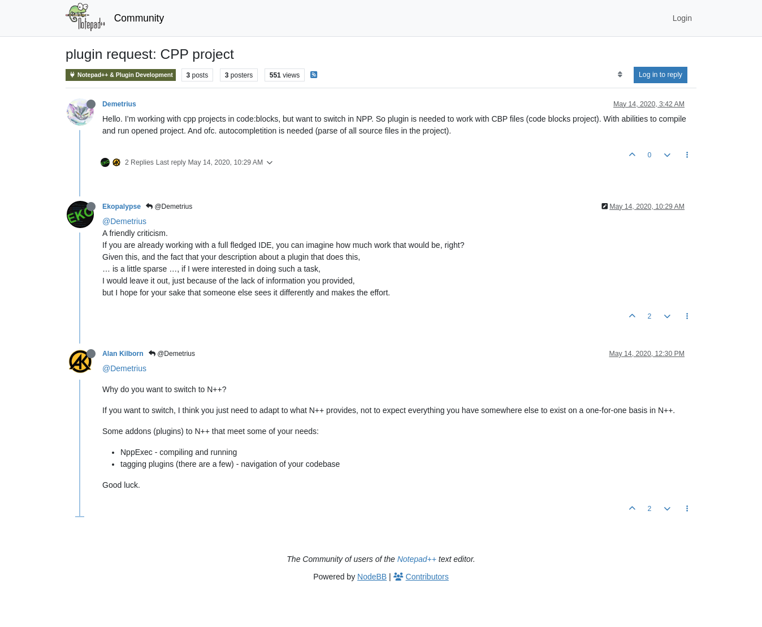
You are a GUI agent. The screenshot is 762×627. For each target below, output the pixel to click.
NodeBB (372, 576)
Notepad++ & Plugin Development (120, 75)
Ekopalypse (121, 207)
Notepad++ (416, 559)
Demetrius (119, 104)
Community (139, 18)
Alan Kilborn (123, 354)
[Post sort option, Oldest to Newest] (620, 75)
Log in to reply (660, 75)
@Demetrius (169, 207)
